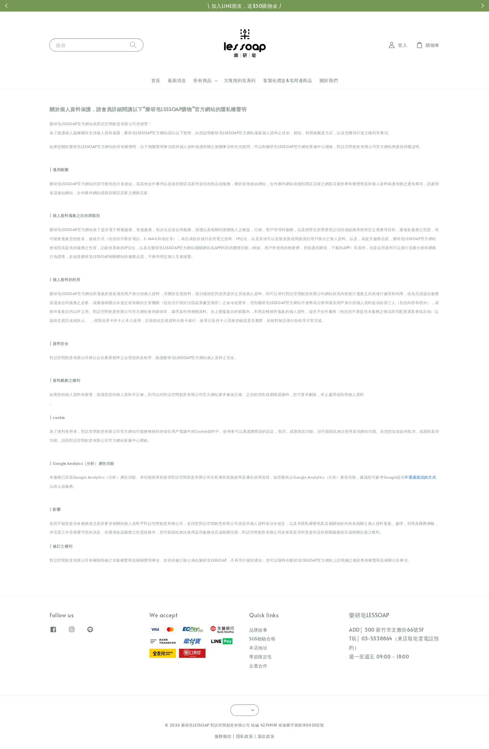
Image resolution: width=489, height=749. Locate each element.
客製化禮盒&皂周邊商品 (287, 80)
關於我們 (329, 80)
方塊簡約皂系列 (240, 80)
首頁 (155, 80)
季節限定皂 (260, 657)
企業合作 (258, 666)
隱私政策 (244, 736)
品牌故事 (258, 630)
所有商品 (202, 80)
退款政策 (266, 736)
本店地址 (258, 648)
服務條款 (223, 736)
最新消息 (177, 80)
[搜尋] (133, 45)
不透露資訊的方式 (420, 477)
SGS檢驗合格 (262, 639)
